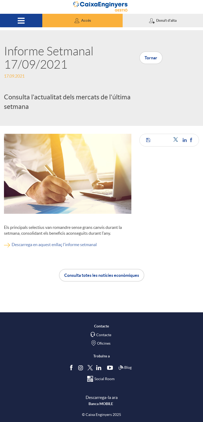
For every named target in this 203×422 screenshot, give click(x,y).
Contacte (103, 335)
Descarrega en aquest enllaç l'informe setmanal (54, 244)
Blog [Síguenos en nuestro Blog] (125, 367)
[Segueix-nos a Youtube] (111, 367)
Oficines (103, 343)
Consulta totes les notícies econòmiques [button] (101, 275)
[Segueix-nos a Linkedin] (100, 367)
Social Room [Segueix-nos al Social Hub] (104, 379)
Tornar (151, 57)
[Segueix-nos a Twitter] (90, 367)
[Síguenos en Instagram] (81, 367)
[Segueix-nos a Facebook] (72, 367)
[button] (82, 20)
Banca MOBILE (101, 404)
